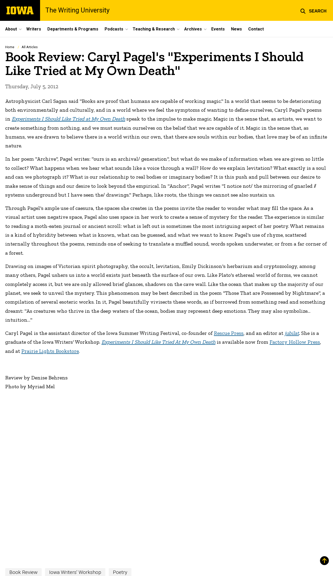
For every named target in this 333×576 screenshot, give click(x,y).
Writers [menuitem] (33, 29)
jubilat (292, 333)
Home (9, 47)
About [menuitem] (11, 29)
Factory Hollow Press (295, 342)
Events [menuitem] (218, 29)
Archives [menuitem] (193, 29)
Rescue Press (229, 333)
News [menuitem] (236, 29)
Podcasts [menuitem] (114, 29)
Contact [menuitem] (256, 29)
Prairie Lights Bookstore (50, 351)
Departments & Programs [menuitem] (72, 29)
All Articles (30, 47)
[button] (313, 10)
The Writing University (77, 10)
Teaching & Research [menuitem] (154, 29)
